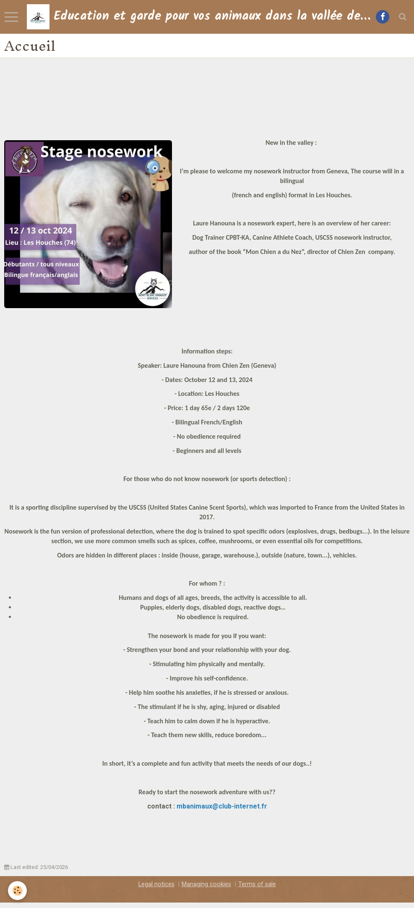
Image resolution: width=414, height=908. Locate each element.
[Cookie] (17, 890)
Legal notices (156, 884)
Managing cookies (206, 884)
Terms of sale (257, 884)
